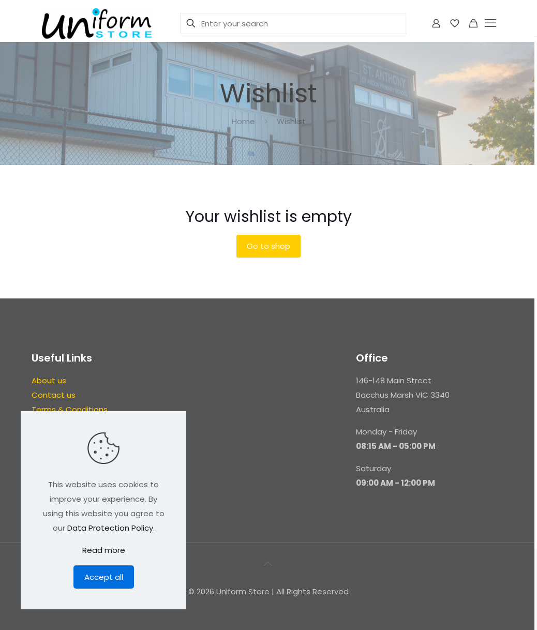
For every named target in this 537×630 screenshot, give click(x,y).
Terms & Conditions (70, 409)
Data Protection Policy (110, 527)
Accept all (103, 577)
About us (49, 380)
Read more (103, 550)
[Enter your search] (293, 23)
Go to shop (268, 246)
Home (243, 121)
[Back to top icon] (268, 564)
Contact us (54, 394)
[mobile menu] (491, 23)
